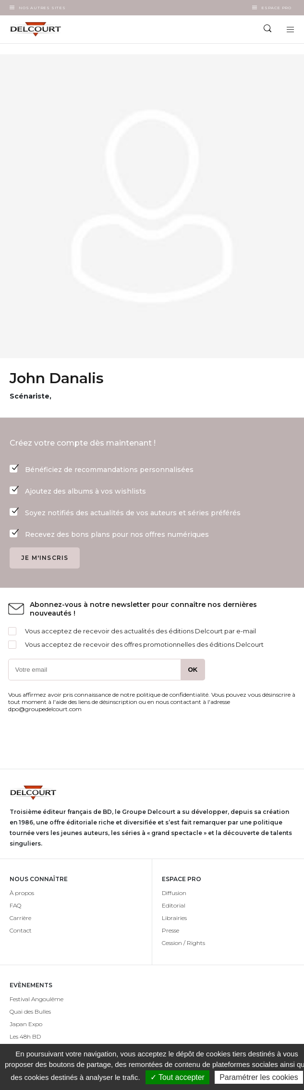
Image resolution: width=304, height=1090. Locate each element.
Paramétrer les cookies (258, 1077)
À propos (22, 892)
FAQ (15, 905)
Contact (21, 930)
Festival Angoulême (36, 999)
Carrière (20, 917)
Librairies (174, 917)
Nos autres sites (42, 7)
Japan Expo (26, 1024)
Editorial (173, 905)
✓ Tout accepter (177, 1077)
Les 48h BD (25, 1036)
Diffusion (174, 892)
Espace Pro (276, 7)
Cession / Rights (183, 942)
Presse (170, 930)
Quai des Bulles (30, 1011)
